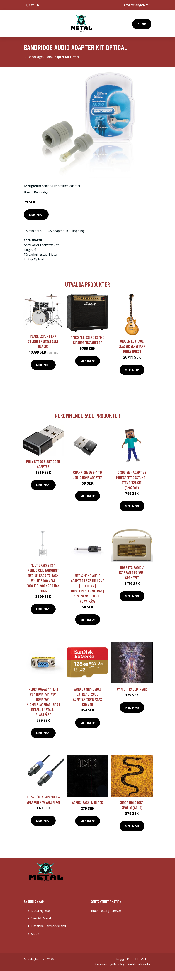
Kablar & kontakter (55, 186)
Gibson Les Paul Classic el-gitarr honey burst (131, 346)
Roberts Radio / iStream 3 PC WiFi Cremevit (132, 572)
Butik (141, 24)
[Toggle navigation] (29, 23)
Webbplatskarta (139, 964)
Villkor (145, 959)
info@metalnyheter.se (137, 5)
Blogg (35, 934)
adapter (74, 186)
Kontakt (132, 959)
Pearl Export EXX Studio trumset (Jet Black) (43, 341)
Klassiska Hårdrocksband (48, 926)
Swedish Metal (41, 918)
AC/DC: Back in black (87, 802)
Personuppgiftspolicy (110, 964)
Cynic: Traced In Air (132, 689)
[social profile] (38, 5)
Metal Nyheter (41, 911)
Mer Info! (36, 214)
